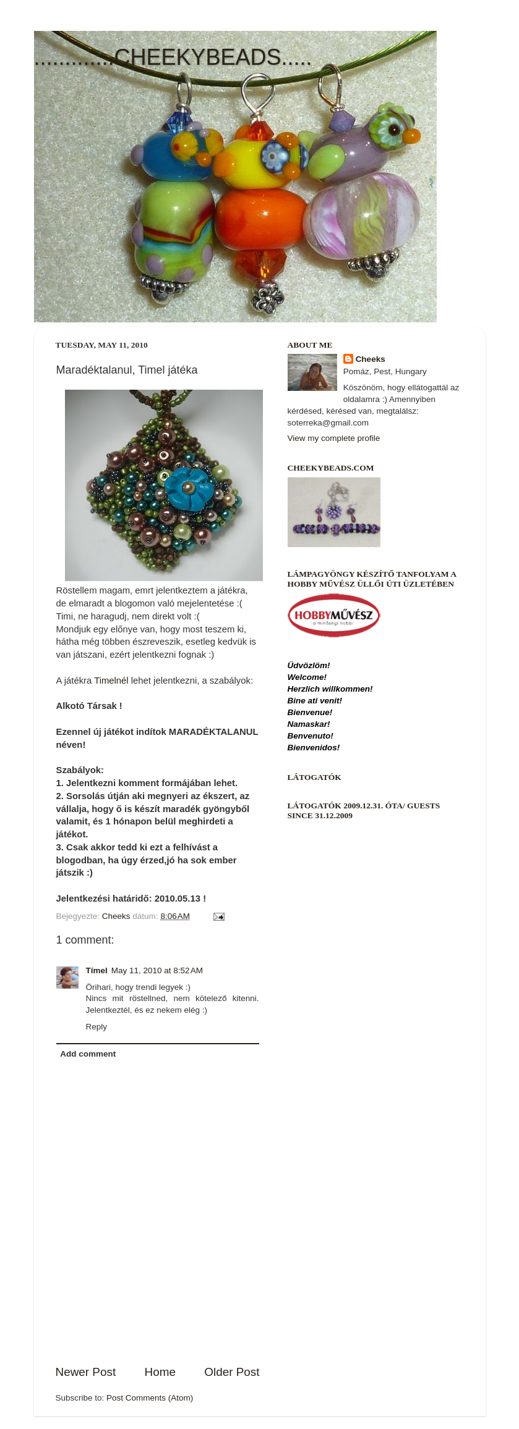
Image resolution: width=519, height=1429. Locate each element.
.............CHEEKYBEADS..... (173, 57)
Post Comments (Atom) (149, 1397)
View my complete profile (334, 438)
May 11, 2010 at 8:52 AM (157, 970)
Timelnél (111, 680)
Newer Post (86, 1371)
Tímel (97, 970)
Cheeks (370, 359)
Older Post (231, 1371)
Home (160, 1371)
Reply (97, 1026)
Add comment (88, 1053)
